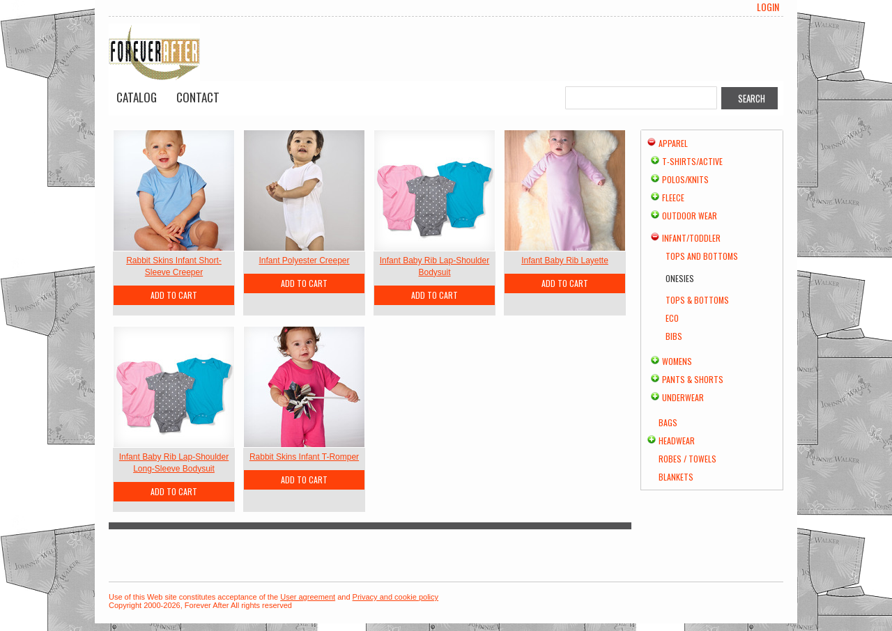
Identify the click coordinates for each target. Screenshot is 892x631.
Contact (198, 97)
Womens (677, 361)
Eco (672, 318)
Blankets (676, 477)
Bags (668, 422)
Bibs (674, 336)
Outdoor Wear (689, 215)
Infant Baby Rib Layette (564, 260)
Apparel (673, 143)
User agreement (307, 597)
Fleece (673, 197)
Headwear (677, 440)
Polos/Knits (685, 179)
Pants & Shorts (692, 379)
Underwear (683, 397)
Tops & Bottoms (697, 300)
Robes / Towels (687, 459)
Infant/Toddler (691, 238)
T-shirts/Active (692, 161)
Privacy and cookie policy (396, 597)
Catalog (136, 97)
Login (768, 7)
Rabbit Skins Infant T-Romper (304, 457)
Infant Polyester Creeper (304, 260)
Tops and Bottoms (702, 256)
